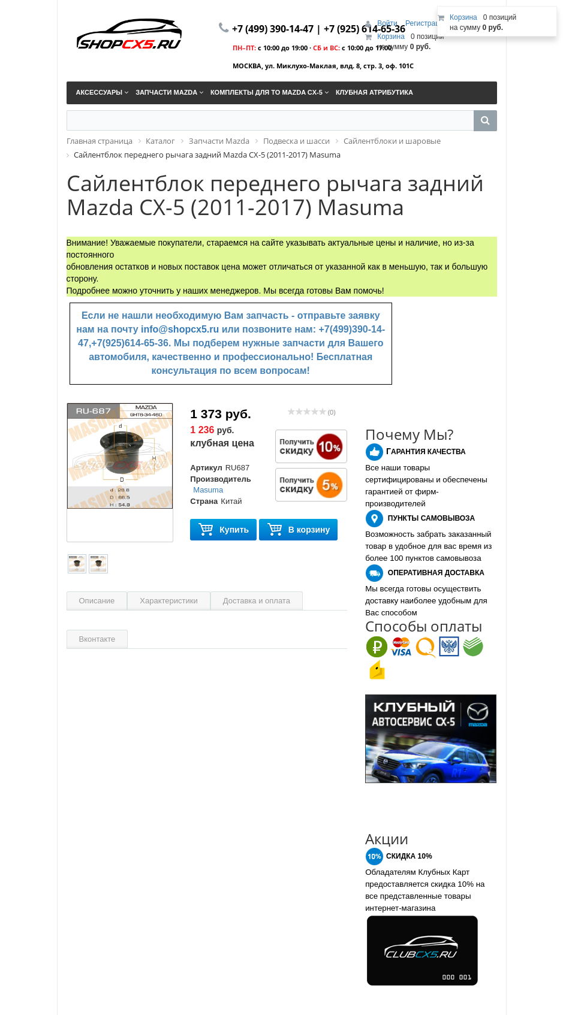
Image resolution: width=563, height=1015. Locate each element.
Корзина (391, 36)
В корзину (298, 530)
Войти (388, 23)
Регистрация (426, 23)
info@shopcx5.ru (180, 329)
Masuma (208, 489)
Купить (223, 530)
